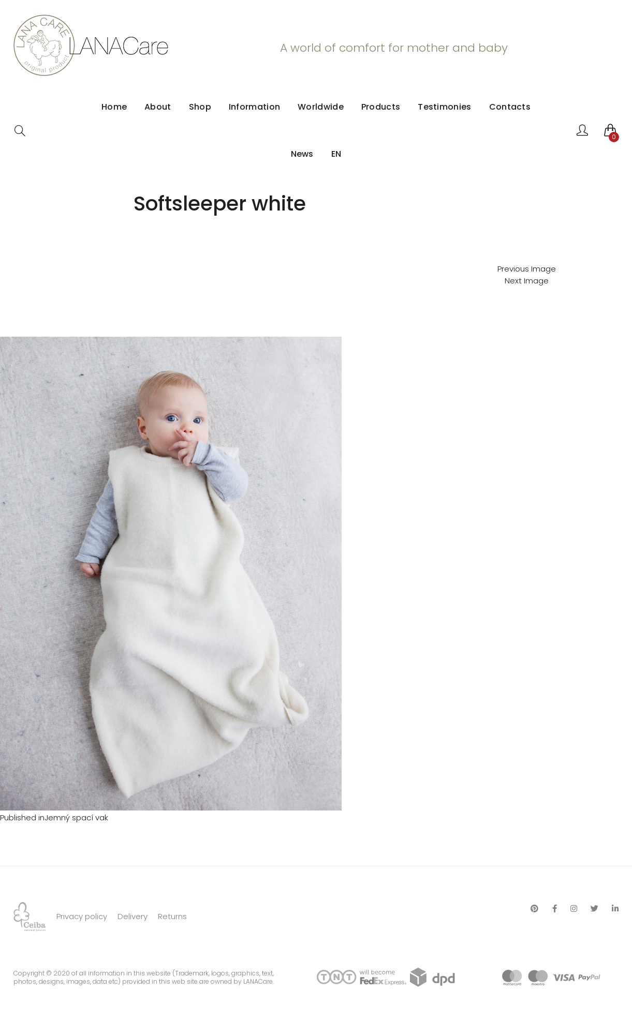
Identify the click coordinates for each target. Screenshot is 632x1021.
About (157, 107)
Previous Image (526, 268)
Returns (172, 916)
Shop (200, 107)
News (302, 154)
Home (114, 107)
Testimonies (444, 107)
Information (254, 107)
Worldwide (321, 107)
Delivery (132, 916)
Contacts (510, 107)
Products (380, 107)
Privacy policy (81, 916)
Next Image (527, 280)
